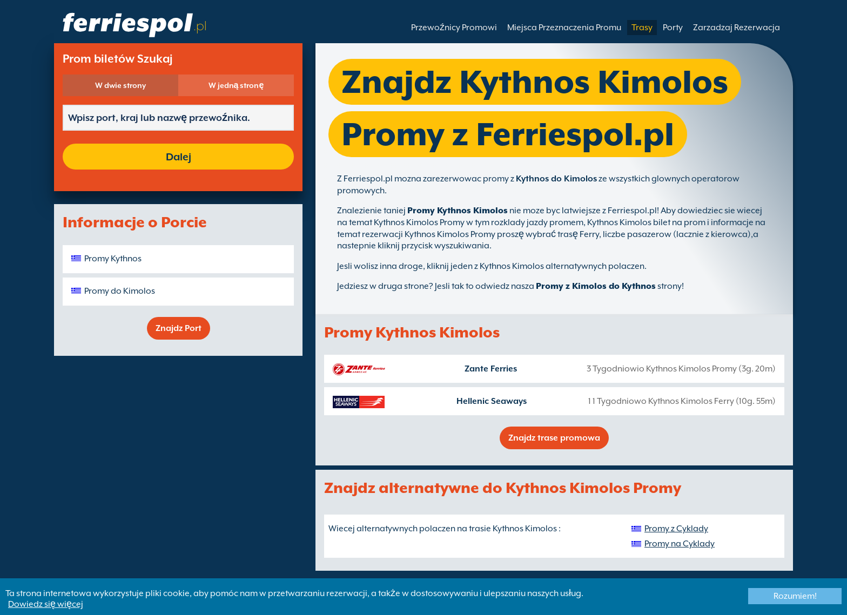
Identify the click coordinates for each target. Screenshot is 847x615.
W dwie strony (120, 85)
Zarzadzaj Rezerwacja (736, 27)
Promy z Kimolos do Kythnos (596, 286)
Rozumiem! (795, 596)
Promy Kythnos (113, 258)
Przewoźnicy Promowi (454, 27)
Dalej (178, 157)
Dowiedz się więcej (45, 604)
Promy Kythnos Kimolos (457, 210)
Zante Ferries (491, 369)
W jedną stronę (236, 85)
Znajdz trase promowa (554, 438)
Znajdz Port (178, 328)
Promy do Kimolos (119, 291)
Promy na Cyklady (679, 544)
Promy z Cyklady (676, 528)
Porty (673, 27)
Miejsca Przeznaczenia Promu (564, 27)
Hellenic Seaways (491, 401)
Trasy (642, 27)
